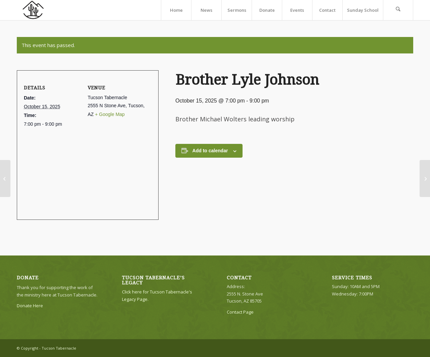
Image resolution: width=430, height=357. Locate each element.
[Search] (398, 10)
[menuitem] (176, 10)
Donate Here (30, 306)
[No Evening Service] (5, 178)
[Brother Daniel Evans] (425, 178)
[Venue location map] (85, 169)
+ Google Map (110, 114)
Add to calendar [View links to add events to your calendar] (210, 150)
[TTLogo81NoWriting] (33, 10)
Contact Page (240, 312)
